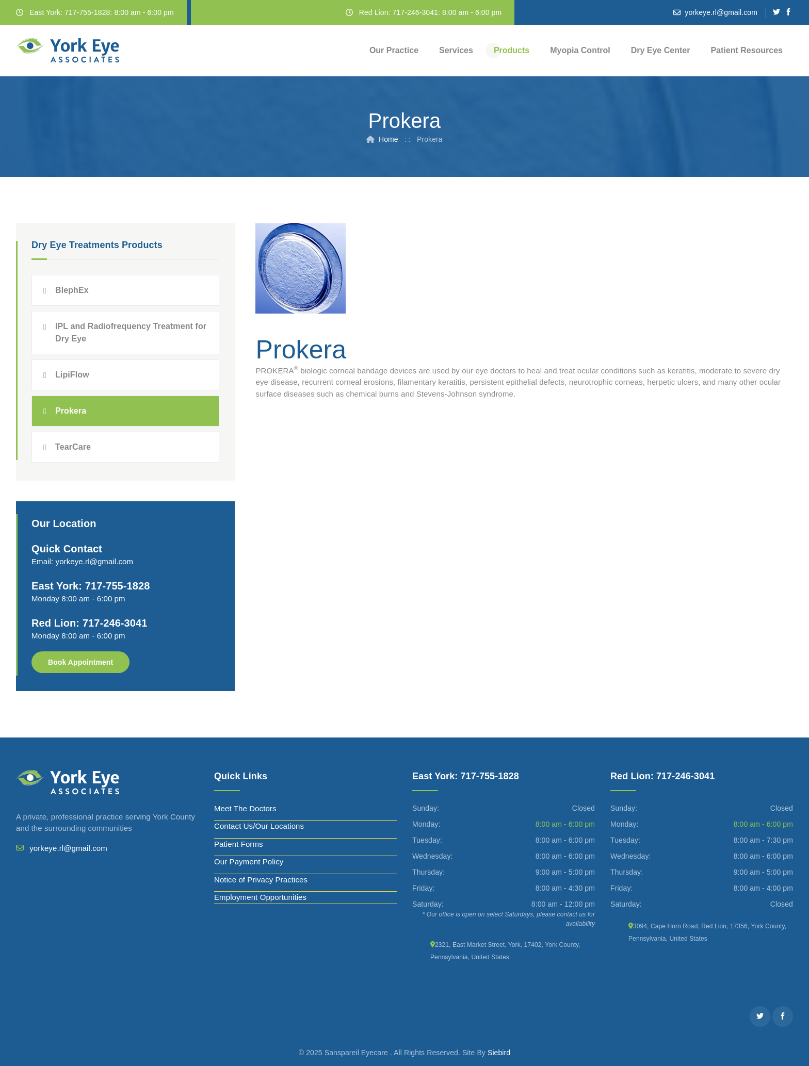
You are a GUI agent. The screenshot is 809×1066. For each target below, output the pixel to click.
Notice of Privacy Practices (261, 879)
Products (511, 50)
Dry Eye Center (660, 50)
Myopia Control (580, 50)
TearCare (73, 446)
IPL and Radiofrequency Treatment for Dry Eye (130, 332)
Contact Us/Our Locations (259, 826)
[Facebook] (788, 12)
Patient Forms (238, 844)
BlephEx (72, 290)
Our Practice (393, 50)
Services (456, 50)
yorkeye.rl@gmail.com (721, 12)
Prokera (70, 410)
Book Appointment (80, 662)
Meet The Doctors (245, 808)
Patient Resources (746, 50)
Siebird (499, 1052)
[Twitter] (776, 12)
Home (388, 139)
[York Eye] (67, 50)
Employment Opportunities (260, 897)
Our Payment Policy (248, 861)
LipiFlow (72, 374)
